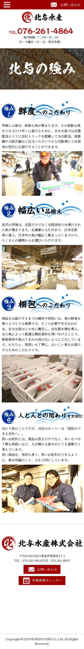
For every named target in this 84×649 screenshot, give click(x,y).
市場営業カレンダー (47, 580)
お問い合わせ (70, 4)
